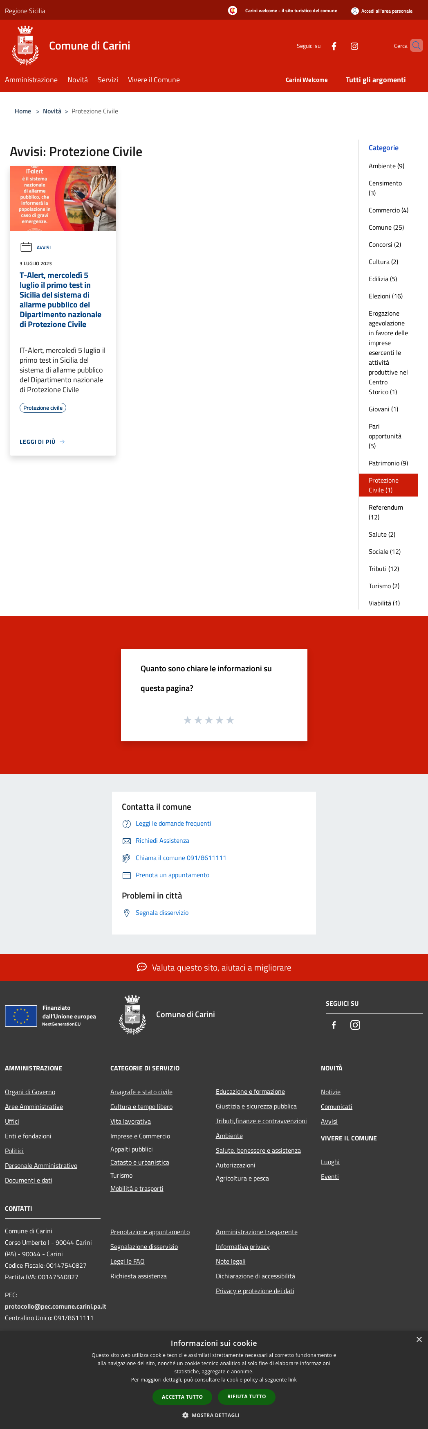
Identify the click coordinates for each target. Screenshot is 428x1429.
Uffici (12, 1121)
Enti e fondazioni (28, 1136)
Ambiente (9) (386, 166)
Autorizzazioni (235, 1165)
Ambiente (229, 1135)
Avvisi (35, 247)
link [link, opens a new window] (292, 1379)
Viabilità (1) (384, 603)
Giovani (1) (383, 409)
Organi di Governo (30, 1092)
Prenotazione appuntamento (150, 1232)
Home (23, 111)
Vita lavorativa (130, 1121)
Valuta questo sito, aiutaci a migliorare (214, 967)
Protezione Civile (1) (384, 485)
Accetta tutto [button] (182, 1396)
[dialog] (214, 1380)
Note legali (231, 1261)
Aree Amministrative (34, 1106)
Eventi (330, 1176)
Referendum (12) (386, 512)
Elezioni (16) (386, 296)
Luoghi (330, 1162)
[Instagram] (340, 45)
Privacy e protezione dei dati (255, 1291)
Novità (52, 111)
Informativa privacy (243, 1246)
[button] (214, 1415)
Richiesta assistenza (138, 1276)
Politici (14, 1151)
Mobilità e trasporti (137, 1188)
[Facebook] (320, 45)
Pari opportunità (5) (385, 436)
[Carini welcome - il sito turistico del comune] (280, 11)
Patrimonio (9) (388, 463)
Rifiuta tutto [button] (246, 1396)
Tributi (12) (384, 568)
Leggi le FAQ (127, 1261)
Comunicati (336, 1106)
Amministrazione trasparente (257, 1232)
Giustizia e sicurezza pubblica (256, 1106)
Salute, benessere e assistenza (258, 1150)
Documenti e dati (28, 1180)
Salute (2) (382, 534)
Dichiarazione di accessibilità (255, 1276)
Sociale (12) (385, 551)
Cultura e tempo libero (141, 1106)
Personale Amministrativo (41, 1165)
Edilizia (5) (383, 279)
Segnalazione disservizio (144, 1246)
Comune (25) (386, 227)
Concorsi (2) (385, 244)
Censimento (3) (385, 188)
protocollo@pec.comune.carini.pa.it (55, 1306)
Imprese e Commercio (140, 1136)
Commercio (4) (388, 210)
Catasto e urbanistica (139, 1162)
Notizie (331, 1092)
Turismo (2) (384, 586)
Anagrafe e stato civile (141, 1092)
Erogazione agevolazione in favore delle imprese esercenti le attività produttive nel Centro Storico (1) (388, 352)
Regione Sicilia (25, 11)
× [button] (419, 1340)
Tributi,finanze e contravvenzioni (261, 1121)
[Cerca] (413, 45)
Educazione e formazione (250, 1091)
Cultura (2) (383, 261)
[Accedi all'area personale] (382, 10)
